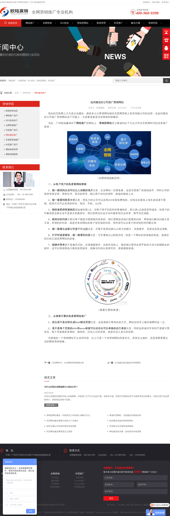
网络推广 (30, 23)
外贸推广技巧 (12, 145)
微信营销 (55, 481)
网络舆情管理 (12, 149)
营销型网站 (82, 23)
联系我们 (165, 2)
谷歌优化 (80, 477)
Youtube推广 (80, 481)
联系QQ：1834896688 (15, 199)
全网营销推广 (12, 125)
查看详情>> (51, 405)
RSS (140, 512)
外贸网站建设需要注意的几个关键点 (62, 421)
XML (144, 512)
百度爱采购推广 (13, 140)
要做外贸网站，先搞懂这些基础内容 (125, 415)
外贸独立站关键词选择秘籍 (121, 426)
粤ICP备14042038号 (128, 512)
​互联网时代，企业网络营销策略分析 (68, 363)
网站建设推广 (40, 93)
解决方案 (135, 23)
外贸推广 (118, 23)
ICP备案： (115, 512)
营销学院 (153, 23)
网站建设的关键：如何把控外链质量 (125, 431)
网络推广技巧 (12, 116)
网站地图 (156, 2)
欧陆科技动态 (12, 111)
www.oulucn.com (103, 512)
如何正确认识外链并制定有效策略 (61, 426)
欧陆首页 (10, 23)
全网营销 (47, 23)
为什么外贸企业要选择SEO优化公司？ (61, 387)
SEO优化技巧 (11, 120)
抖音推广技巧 (12, 130)
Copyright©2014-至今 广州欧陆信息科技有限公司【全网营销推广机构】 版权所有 (59, 512)
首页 (17, 93)
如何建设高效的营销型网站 (121, 421)
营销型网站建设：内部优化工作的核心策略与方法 (68, 415)
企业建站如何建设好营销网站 (128, 363)
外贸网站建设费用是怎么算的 (59, 431)
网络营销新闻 (12, 154)
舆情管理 (101, 23)
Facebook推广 (80, 484)
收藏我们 (146, 2)
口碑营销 (55, 484)
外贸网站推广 (80, 487)
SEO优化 (64, 23)
